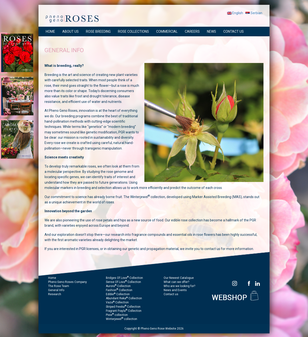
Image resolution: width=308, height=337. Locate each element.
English (235, 13)
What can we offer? (176, 282)
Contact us (171, 294)
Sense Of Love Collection (123, 282)
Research (54, 294)
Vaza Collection (117, 302)
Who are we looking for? (179, 286)
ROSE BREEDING (98, 31)
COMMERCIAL (167, 31)
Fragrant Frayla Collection (123, 310)
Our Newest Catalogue (179, 278)
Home (52, 278)
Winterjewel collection (121, 319)
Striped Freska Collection (123, 306)
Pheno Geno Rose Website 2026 (162, 328)
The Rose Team (58, 286)
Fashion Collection (119, 290)
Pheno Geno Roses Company (67, 282)
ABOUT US (70, 31)
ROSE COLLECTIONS (133, 31)
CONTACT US (233, 31)
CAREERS (192, 31)
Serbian (253, 13)
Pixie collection (117, 315)
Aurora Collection (118, 286)
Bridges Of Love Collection (124, 278)
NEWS (211, 31)
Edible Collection (118, 294)
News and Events (175, 290)
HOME (50, 31)
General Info (56, 290)
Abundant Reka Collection (124, 298)
